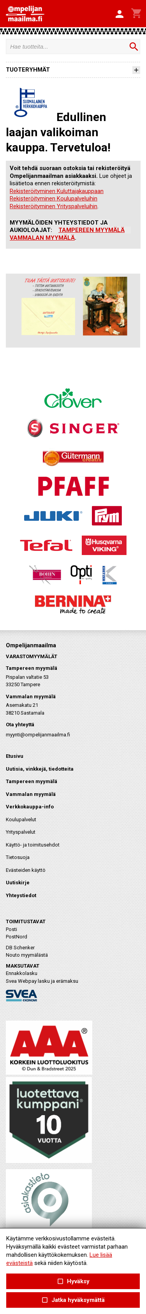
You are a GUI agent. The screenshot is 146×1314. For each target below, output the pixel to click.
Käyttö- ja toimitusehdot (33, 845)
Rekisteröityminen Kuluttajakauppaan (57, 191)
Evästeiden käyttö (26, 870)
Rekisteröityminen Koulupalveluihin (53, 198)
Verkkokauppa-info (30, 807)
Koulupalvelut (21, 819)
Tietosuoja (18, 857)
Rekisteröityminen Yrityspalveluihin (53, 206)
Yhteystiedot (21, 895)
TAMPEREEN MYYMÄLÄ (91, 230)
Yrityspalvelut (20, 832)
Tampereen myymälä (31, 781)
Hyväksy (72, 1281)
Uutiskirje (18, 882)
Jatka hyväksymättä (73, 1300)
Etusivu (14, 756)
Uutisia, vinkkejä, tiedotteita (40, 769)
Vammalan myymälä (31, 794)
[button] (120, 14)
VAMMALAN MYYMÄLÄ (42, 237)
